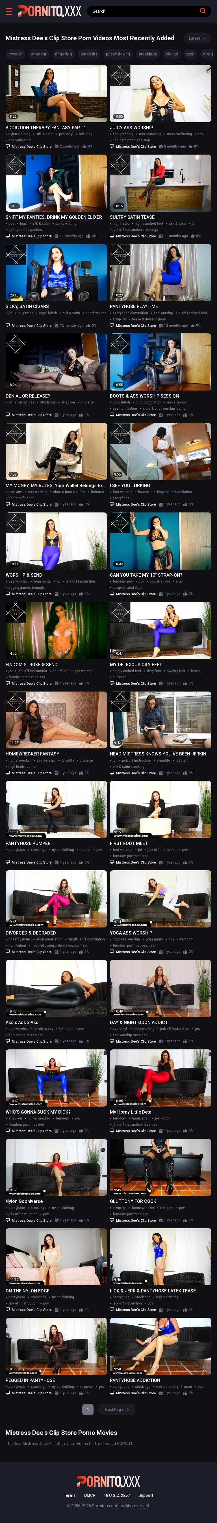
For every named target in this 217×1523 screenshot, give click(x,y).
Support (145, 1495)
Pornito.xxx (102, 1506)
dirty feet (154, 671)
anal (178, 581)
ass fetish (61, 671)
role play (85, 134)
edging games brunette (26, 587)
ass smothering (179, 134)
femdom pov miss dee (130, 856)
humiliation (183, 492)
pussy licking (118, 54)
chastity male (19, 939)
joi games (25, 313)
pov (200, 134)
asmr (188, 1386)
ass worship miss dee (130, 1035)
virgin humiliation (49, 939)
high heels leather (22, 766)
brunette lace (96, 313)
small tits (89, 54)
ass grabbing (123, 134)
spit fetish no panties (25, 229)
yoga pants (42, 581)
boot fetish (121, 402)
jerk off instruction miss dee (135, 1124)
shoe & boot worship (69, 492)
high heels (121, 223)
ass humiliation (125, 408)
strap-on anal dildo (127, 587)
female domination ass (26, 677)
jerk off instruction (80, 581)
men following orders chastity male (59, 945)
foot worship (123, 492)
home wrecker (19, 760)
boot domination (148, 402)
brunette (87, 402)
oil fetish (120, 677)
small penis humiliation (86, 939)
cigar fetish (48, 313)
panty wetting (66, 223)
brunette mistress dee (26, 1035)
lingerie (163, 492)
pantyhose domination (130, 313)
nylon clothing (19, 134)
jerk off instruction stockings (135, 229)
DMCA (89, 1495)
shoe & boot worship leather (165, 408)
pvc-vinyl (66, 134)
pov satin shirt (19, 140)
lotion (195, 671)
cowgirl (15, 54)
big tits (172, 54)
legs (23, 223)
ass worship (163, 313)
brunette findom (21, 498)
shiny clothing (144, 1029)
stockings (148, 54)
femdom (187, 939)
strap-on (119, 319)
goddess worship (126, 939)
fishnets (97, 492)
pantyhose (26, 402)
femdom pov (123, 581)
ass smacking (150, 134)
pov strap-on (160, 581)
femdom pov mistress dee (134, 945)
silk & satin (44, 134)
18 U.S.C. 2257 (117, 1495)
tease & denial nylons (149, 319)
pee (11, 223)
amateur (39, 54)
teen (190, 54)
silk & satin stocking (128, 766)
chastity (67, 760)
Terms (70, 1495)
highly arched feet (149, 223)
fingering (63, 54)
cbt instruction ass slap (131, 140)
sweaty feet (176, 671)
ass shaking (176, 402)
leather (181, 760)
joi (194, 223)
